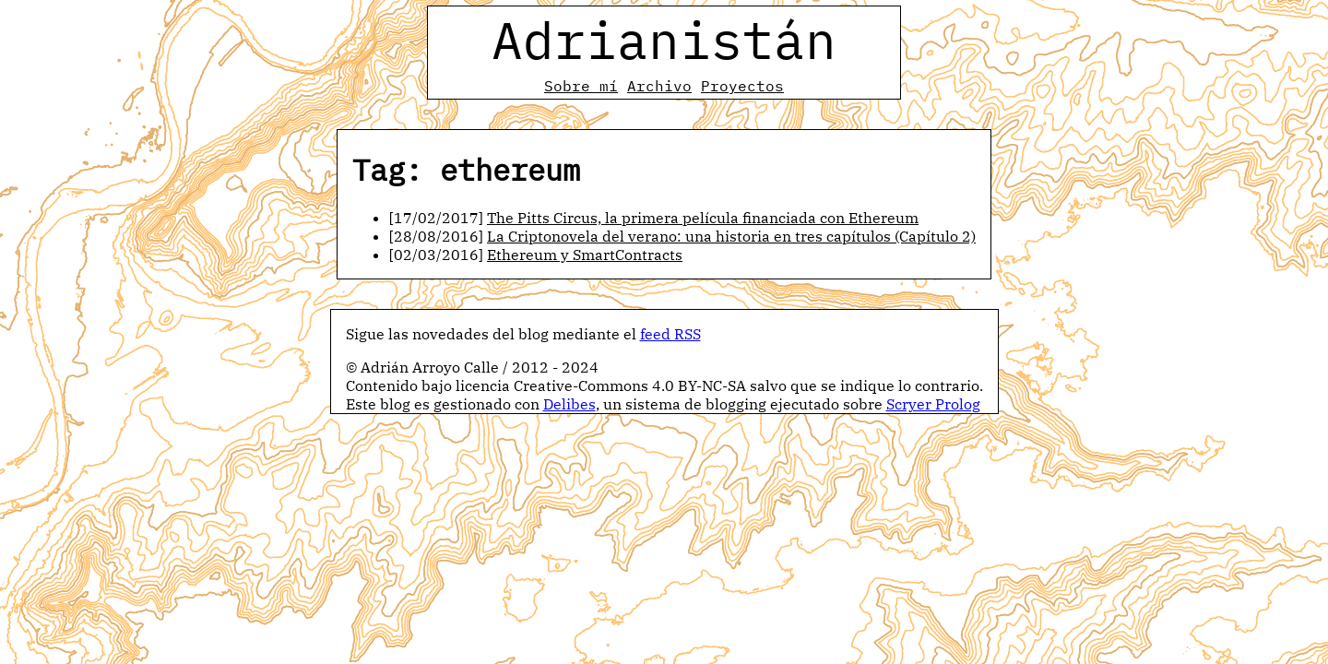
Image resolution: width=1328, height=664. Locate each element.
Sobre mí (581, 86)
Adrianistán (664, 39)
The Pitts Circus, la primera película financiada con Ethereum (703, 217)
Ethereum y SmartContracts (584, 254)
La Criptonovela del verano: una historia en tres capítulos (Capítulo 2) (731, 236)
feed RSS (670, 334)
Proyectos (742, 86)
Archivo (659, 86)
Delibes (569, 404)
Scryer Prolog (933, 404)
